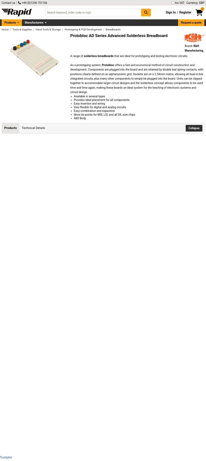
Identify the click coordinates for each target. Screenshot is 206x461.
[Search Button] (146, 12)
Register (185, 12)
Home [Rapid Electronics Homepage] (5, 29)
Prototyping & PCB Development (84, 29)
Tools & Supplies (22, 29)
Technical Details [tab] (33, 128)
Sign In (171, 12)
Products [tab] (10, 128)
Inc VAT (178, 2)
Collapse (194, 128)
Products (10, 22)
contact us (91, 429)
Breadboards (113, 29)
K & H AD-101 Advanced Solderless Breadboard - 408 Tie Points (51, 267)
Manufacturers (34, 22)
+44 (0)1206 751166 (32, 2)
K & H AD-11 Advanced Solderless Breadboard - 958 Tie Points (51, 376)
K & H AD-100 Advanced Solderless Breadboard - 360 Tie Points (51, 230)
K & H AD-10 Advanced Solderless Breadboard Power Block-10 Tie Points (52, 158)
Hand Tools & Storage (48, 29)
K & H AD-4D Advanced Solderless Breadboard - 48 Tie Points (53, 194)
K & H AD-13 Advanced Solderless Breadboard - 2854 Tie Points (52, 412)
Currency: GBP (195, 2)
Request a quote (191, 22)
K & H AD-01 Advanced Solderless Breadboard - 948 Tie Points (51, 339)
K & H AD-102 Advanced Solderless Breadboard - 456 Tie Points (51, 303)
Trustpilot (6, 457)
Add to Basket (108, 160)
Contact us (8, 2)
